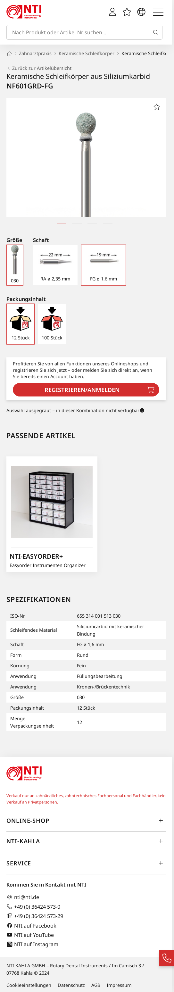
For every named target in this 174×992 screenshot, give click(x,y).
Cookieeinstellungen (28, 985)
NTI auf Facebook (31, 925)
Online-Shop (86, 821)
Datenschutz (71, 985)
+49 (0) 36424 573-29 (34, 916)
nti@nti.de (22, 897)
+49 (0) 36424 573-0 (33, 907)
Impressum (119, 985)
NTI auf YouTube (30, 935)
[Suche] (157, 32)
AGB (95, 985)
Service (86, 863)
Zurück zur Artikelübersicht (38, 68)
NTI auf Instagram (32, 944)
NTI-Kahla (86, 841)
